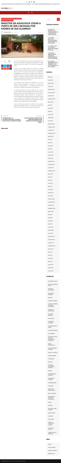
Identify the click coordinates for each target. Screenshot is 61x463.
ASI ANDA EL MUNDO (52, 301)
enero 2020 (50, 233)
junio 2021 (50, 180)
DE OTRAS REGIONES (5, 18)
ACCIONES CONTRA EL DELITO (53, 285)
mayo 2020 (50, 221)
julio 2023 (50, 105)
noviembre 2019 (51, 239)
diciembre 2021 (51, 161)
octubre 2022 (51, 130)
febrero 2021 (51, 192)
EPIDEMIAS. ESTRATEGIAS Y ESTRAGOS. (51, 366)
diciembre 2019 (51, 236)
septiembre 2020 (51, 208)
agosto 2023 (50, 102)
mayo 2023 (50, 108)
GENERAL (50, 371)
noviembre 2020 (51, 202)
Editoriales (50, 362)
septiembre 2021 (51, 171)
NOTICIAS (50, 405)
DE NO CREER (51, 318)
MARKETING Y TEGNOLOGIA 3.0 (51, 389)
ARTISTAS (50, 297)
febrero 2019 (51, 267)
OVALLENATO (51, 419)
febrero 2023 (51, 117)
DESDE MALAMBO (52, 355)
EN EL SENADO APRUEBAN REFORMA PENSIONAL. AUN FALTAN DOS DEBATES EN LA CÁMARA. (53, 64)
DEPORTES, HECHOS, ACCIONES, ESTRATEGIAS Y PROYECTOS (52, 338)
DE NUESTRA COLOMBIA (51, 322)
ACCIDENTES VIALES (52, 281)
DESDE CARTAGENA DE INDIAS (52, 348)
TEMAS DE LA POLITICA (51, 428)
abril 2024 (50, 77)
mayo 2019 (50, 258)
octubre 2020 (51, 205)
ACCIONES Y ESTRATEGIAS (51, 289)
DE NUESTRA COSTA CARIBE (52, 326)
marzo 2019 (50, 264)
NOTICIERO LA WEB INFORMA (16, 18)
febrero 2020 (51, 230)
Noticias (49, 402)
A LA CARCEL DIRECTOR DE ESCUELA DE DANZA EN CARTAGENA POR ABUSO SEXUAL (52, 40)
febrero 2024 (51, 83)
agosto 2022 (50, 136)
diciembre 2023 (51, 89)
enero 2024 (50, 86)
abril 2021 (50, 186)
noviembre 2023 (51, 92)
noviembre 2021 (51, 164)
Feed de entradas (51, 447)
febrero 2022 (51, 155)
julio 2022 (50, 139)
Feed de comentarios (52, 450)
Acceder (50, 444)
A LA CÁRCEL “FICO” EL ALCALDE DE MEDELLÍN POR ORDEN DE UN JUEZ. (53, 48)
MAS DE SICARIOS (52, 393)
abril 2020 (50, 224)
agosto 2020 (50, 211)
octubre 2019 (51, 242)
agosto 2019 (50, 249)
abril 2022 (50, 149)
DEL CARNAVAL (51, 333)
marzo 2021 (50, 189)
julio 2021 (50, 177)
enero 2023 (50, 121)
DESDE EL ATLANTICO (53, 352)
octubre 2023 (51, 96)
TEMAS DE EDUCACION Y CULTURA (51, 424)
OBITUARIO (50, 416)
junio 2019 (50, 255)
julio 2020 (50, 214)
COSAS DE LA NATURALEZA (51, 310)
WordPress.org (51, 453)
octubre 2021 (51, 167)
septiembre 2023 (51, 99)
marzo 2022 (50, 152)
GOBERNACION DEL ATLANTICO (52, 374)
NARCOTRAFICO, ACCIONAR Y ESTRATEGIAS (51, 398)
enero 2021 (50, 196)
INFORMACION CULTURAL (51, 379)
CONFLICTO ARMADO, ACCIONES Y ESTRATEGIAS (53, 305)
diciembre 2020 (51, 199)
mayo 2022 (50, 146)
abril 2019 (50, 261)
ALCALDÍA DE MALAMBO (51, 294)
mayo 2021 (50, 183)
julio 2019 (50, 252)
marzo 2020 (50, 227)
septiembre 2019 (51, 246)
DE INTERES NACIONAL (50, 314)
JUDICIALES (50, 386)
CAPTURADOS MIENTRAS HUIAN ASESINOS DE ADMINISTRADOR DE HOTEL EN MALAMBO (19, 4)
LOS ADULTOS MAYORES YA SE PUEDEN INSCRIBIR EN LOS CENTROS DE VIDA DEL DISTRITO (53, 32)
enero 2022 (50, 158)
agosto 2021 (50, 174)
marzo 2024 (50, 80)
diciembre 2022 (51, 124)
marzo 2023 (50, 114)
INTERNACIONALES (52, 383)
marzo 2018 (50, 271)
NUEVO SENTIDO (51, 413)
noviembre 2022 (51, 127)
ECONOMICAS (51, 359)
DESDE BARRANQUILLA (51, 344)
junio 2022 (50, 142)
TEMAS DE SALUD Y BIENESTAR (7, 20)
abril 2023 (50, 111)
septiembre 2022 (51, 133)
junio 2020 (50, 217)
